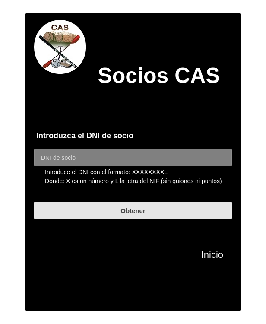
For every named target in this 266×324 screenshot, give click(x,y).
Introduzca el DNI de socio (84, 135)
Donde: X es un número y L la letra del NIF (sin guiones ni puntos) (133, 181)
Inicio (212, 254)
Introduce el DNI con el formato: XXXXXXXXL (106, 171)
